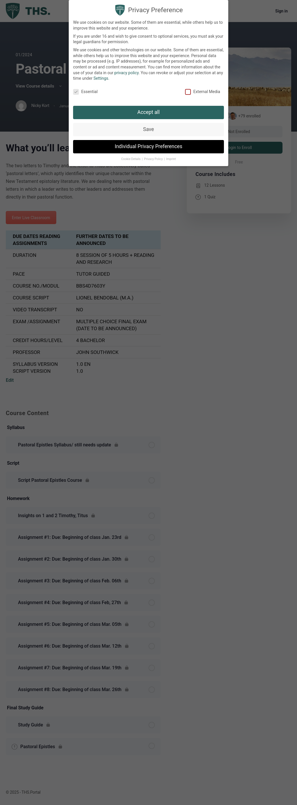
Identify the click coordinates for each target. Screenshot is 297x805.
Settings (100, 75)
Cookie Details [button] (131, 156)
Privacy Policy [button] (154, 156)
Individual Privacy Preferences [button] (148, 143)
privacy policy (126, 70)
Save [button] (148, 126)
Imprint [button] (171, 156)
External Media (202, 89)
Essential (85, 89)
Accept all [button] (148, 109)
